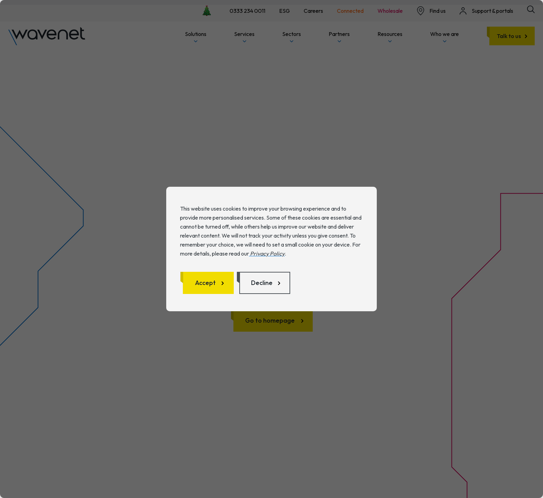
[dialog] (271, 249)
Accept (205, 283)
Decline (262, 283)
